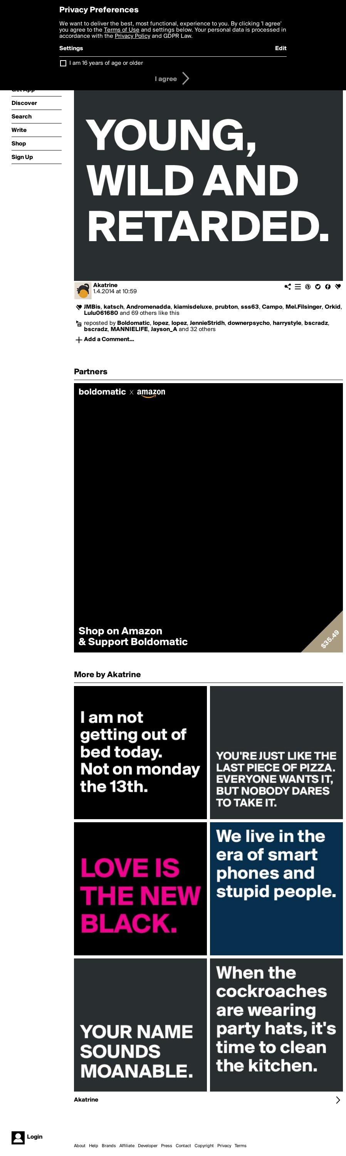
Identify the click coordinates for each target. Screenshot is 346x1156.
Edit (281, 49)
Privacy (224, 1146)
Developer (148, 1146)
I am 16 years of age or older (106, 63)
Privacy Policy (132, 36)
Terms (241, 1146)
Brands (109, 1146)
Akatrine (105, 285)
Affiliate (126, 1146)
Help (93, 1146)
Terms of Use (121, 30)
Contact (183, 1146)
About (80, 1146)
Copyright (204, 1146)
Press (166, 1146)
